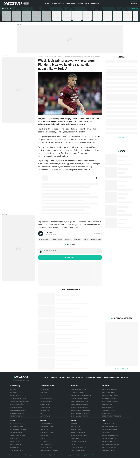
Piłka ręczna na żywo (47, 426)
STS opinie (74, 424)
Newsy (47, 3)
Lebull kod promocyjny (109, 447)
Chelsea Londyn (45, 407)
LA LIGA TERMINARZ (107, 404)
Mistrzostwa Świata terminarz (111, 416)
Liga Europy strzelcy (16, 426)
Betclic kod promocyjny (109, 429)
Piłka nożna (53, 57)
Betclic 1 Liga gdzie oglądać (79, 407)
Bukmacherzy (98, 3)
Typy (87, 3)
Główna (40, 57)
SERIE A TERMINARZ (107, 407)
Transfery (68, 239)
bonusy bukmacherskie (78, 450)
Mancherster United (46, 398)
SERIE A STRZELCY (15, 441)
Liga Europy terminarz (109, 392)
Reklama (62, 377)
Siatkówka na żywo (46, 424)
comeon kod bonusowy (109, 450)
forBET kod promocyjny (78, 432)
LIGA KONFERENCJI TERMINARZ (110, 395)
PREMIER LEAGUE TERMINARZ (110, 401)
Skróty (80, 3)
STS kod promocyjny (108, 424)
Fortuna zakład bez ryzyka (110, 444)
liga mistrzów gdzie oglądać (49, 450)
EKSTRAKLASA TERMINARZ (109, 398)
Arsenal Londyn (45, 404)
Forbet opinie (75, 438)
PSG (41, 413)
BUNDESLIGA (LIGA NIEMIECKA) (18, 410)
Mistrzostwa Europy (46, 447)
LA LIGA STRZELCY (15, 438)
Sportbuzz (70, 3)
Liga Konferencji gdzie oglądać (80, 410)
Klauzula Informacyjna (111, 377)
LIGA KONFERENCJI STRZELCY (18, 429)
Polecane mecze (45, 441)
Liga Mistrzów (14, 389)
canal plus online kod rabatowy (81, 404)
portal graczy (125, 377)
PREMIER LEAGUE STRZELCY (17, 435)
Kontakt (46, 377)
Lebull (73, 444)
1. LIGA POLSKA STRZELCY (17, 450)
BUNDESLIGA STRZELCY (16, 444)
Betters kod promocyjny (79, 447)
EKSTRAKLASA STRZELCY (16, 432)
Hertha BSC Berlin (96, 239)
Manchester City (45, 410)
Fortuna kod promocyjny (110, 426)
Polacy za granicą (57, 239)
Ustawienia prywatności (93, 377)
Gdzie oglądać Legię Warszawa (80, 413)
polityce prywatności (88, 455)
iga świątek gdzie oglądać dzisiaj (81, 395)
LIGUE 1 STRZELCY (14, 447)
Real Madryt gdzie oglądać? (79, 435)
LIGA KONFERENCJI (15, 395)
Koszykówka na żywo (47, 432)
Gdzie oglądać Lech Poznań (79, 416)
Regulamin (70, 377)
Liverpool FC (44, 395)
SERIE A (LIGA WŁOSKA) (16, 407)
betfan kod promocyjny (109, 438)
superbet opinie (76, 429)
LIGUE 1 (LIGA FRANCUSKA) (17, 413)
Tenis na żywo (44, 429)
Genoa (86, 239)
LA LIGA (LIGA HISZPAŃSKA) (17, 404)
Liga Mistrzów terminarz (109, 389)
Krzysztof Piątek (44, 239)
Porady (42, 438)
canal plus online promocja (79, 401)
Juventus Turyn (45, 416)
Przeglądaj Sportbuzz (121, 368)
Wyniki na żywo (58, 3)
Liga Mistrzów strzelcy (17, 424)
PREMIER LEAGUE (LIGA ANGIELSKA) (19, 401)
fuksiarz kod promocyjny (79, 441)
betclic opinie (106, 432)
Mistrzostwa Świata (16, 416)
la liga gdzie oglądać (77, 392)
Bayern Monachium (46, 401)
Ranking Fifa (44, 435)
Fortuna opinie (75, 426)
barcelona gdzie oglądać (79, 389)
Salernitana (77, 239)
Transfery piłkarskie (47, 444)
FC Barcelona (44, 389)
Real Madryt (44, 392)
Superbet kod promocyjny (110, 435)
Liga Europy (13, 392)
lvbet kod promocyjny (109, 441)
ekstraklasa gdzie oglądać (79, 398)
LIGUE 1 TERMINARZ (107, 413)
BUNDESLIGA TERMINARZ (108, 410)
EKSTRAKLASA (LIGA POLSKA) (18, 398)
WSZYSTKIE (134, 9)
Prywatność (80, 377)
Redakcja (54, 377)
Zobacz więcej (121, 137)
